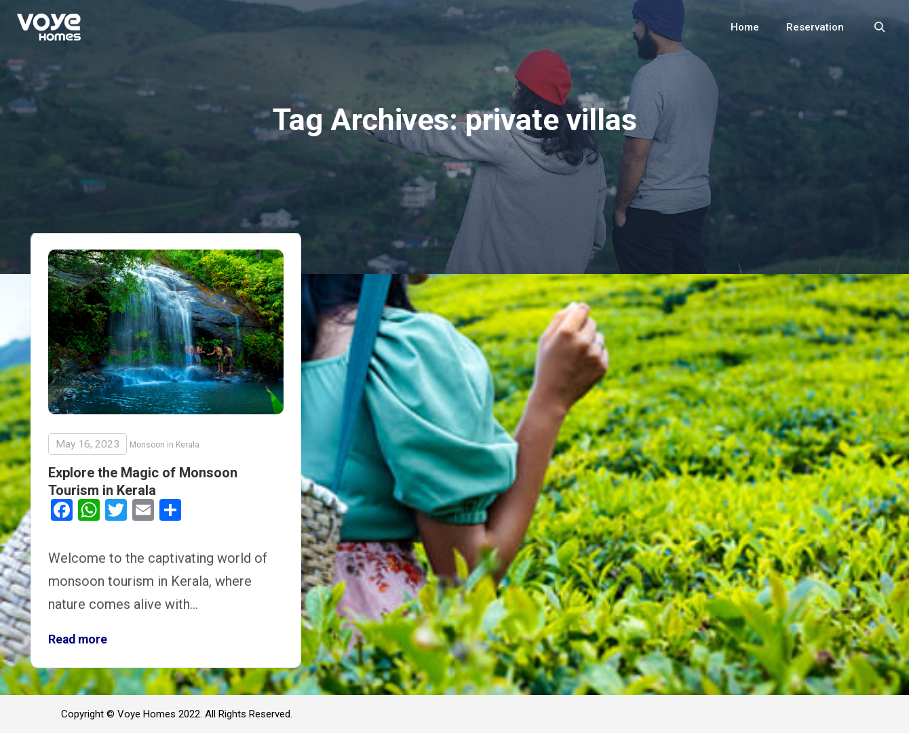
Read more (77, 639)
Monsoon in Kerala (164, 445)
